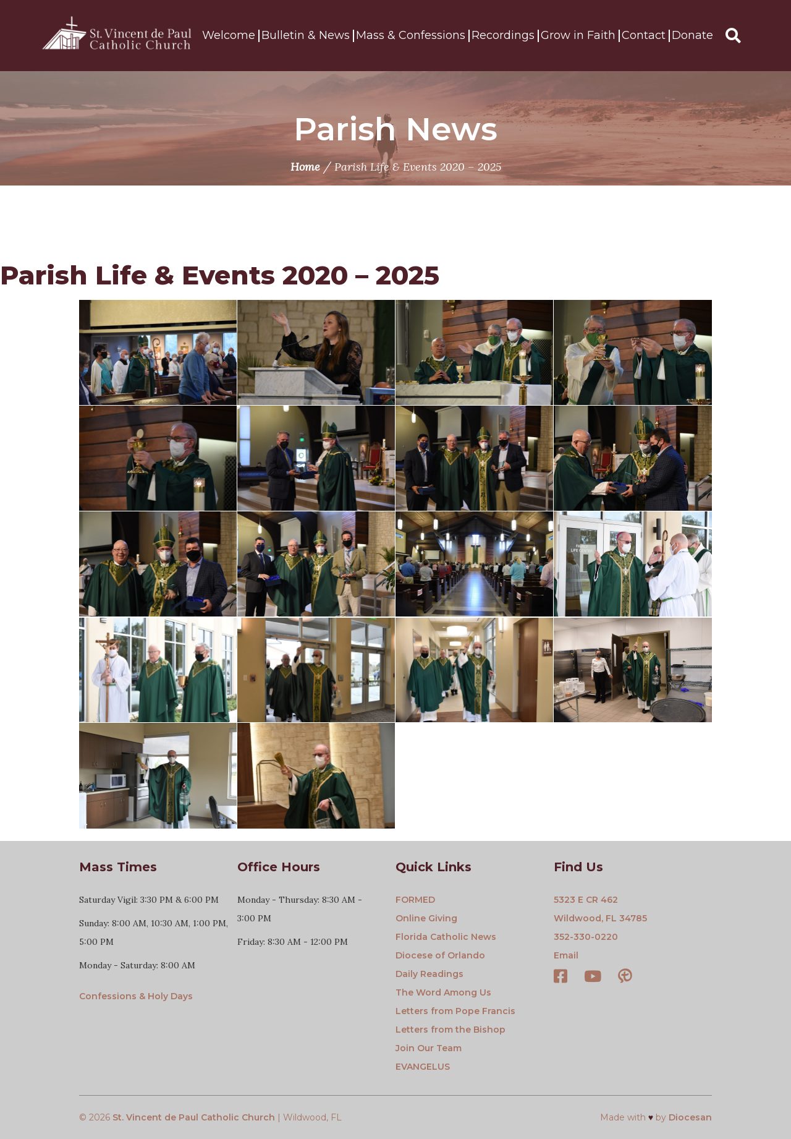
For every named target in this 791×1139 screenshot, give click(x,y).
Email (566, 955)
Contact (644, 36)
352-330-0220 (586, 936)
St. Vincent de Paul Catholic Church (193, 1117)
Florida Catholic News (446, 936)
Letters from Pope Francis (455, 1011)
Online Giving (426, 918)
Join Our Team (429, 1048)
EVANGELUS (423, 1066)
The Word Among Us (443, 992)
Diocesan (690, 1117)
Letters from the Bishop (450, 1029)
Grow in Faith (578, 36)
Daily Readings (429, 973)
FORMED (415, 899)
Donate (692, 36)
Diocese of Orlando (440, 955)
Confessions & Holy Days (136, 996)
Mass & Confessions (410, 36)
